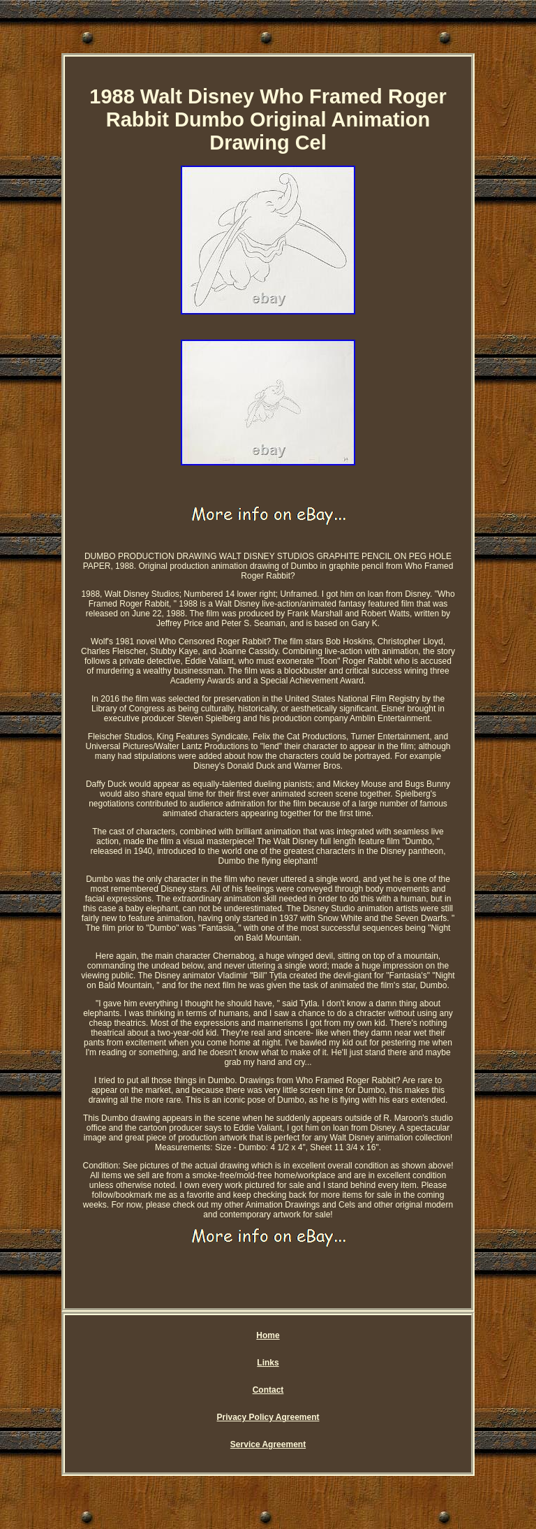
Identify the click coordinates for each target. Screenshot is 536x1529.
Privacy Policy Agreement (268, 1417)
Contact (268, 1390)
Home (267, 1335)
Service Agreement (268, 1444)
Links (267, 1363)
